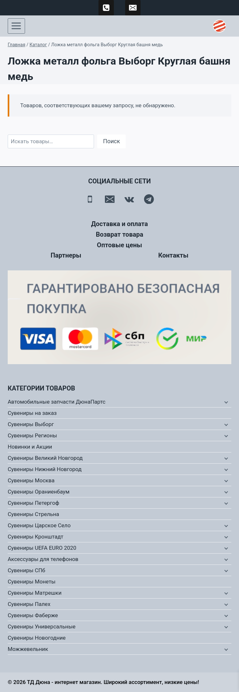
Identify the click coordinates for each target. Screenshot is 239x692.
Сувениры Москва (31, 480)
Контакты (173, 255)
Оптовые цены (119, 245)
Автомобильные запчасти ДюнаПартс (57, 402)
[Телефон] (90, 199)
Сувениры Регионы (32, 435)
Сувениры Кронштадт (36, 536)
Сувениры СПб (26, 570)
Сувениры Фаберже (33, 615)
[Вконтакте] (129, 199)
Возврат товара (119, 234)
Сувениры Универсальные (41, 626)
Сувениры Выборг (31, 424)
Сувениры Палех (29, 604)
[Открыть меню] (16, 26)
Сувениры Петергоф (33, 503)
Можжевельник (28, 649)
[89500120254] (106, 7)
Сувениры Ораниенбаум (39, 491)
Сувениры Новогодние (37, 638)
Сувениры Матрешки (35, 593)
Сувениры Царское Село (39, 525)
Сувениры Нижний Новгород (44, 469)
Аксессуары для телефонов (43, 559)
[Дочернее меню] (225, 402)
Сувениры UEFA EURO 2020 (42, 548)
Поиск (111, 141)
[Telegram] (149, 199)
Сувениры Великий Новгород (45, 458)
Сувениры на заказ (32, 413)
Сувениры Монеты (31, 581)
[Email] (109, 199)
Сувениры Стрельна (33, 514)
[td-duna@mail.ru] (133, 7)
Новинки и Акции (30, 446)
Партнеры (66, 255)
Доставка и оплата (119, 224)
